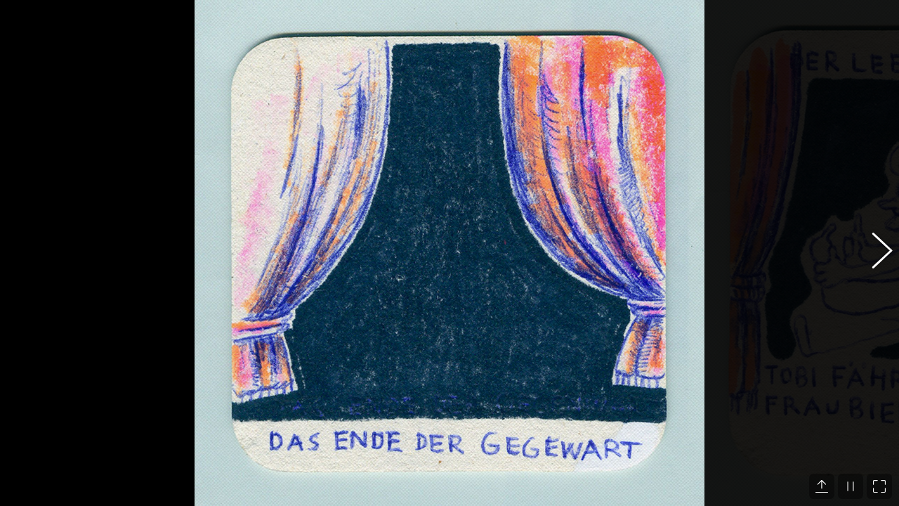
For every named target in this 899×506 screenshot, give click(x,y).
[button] (874, 253)
